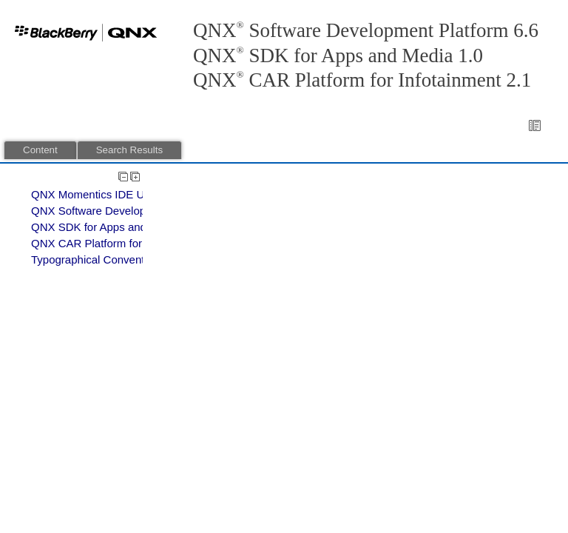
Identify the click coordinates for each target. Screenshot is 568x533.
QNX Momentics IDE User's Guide (115, 194)
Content (40, 150)
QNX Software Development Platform (122, 210)
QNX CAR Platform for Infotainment (118, 243)
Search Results (129, 150)
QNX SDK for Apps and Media (105, 227)
